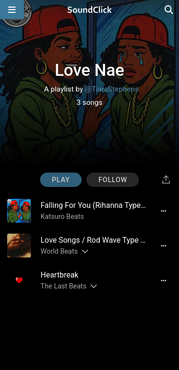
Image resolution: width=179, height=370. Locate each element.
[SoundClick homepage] (89, 9)
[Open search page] (169, 9)
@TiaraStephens (111, 89)
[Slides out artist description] (84, 251)
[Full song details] (163, 210)
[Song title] (94, 205)
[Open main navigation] (12, 9)
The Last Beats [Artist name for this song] (63, 286)
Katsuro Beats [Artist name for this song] (62, 217)
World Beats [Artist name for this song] (59, 251)
